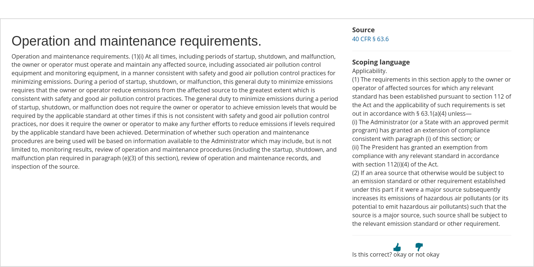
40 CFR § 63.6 (370, 39)
